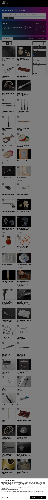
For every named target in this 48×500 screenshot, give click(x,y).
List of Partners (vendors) (5, 496)
